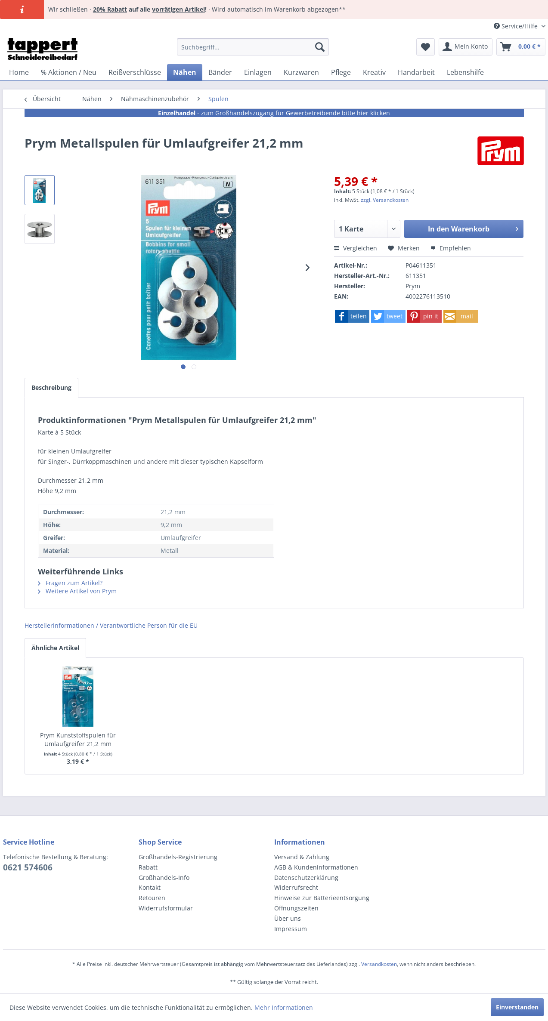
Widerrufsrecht (296, 887)
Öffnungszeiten (296, 908)
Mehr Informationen (283, 1007)
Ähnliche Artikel (55, 648)
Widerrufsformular (166, 908)
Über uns (287, 918)
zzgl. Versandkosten (385, 200)
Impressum (290, 929)
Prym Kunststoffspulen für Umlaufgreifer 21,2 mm (78, 739)
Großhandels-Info (164, 877)
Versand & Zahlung (301, 857)
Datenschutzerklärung (306, 877)
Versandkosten (379, 964)
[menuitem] (253, 47)
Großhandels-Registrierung (178, 857)
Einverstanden (517, 1007)
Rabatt (148, 867)
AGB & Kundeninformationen (316, 867)
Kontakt (150, 887)
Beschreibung (51, 387)
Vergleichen (355, 248)
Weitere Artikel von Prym (77, 591)
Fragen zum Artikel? (70, 583)
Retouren (152, 898)
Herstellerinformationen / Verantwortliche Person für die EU (111, 625)
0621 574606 (28, 867)
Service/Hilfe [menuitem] (516, 26)
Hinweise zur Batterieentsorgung (321, 898)
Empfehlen (450, 248)
